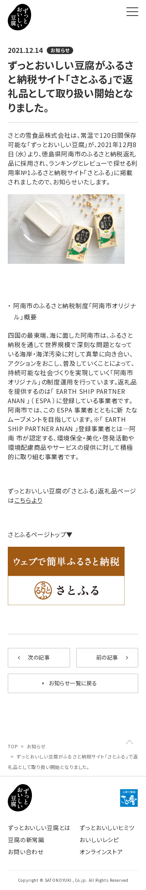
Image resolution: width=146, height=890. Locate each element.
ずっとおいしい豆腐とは (39, 827)
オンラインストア (101, 852)
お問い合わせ (26, 852)
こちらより (28, 500)
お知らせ (36, 746)
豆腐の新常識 (26, 840)
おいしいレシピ (99, 840)
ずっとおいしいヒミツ (106, 827)
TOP (13, 746)
